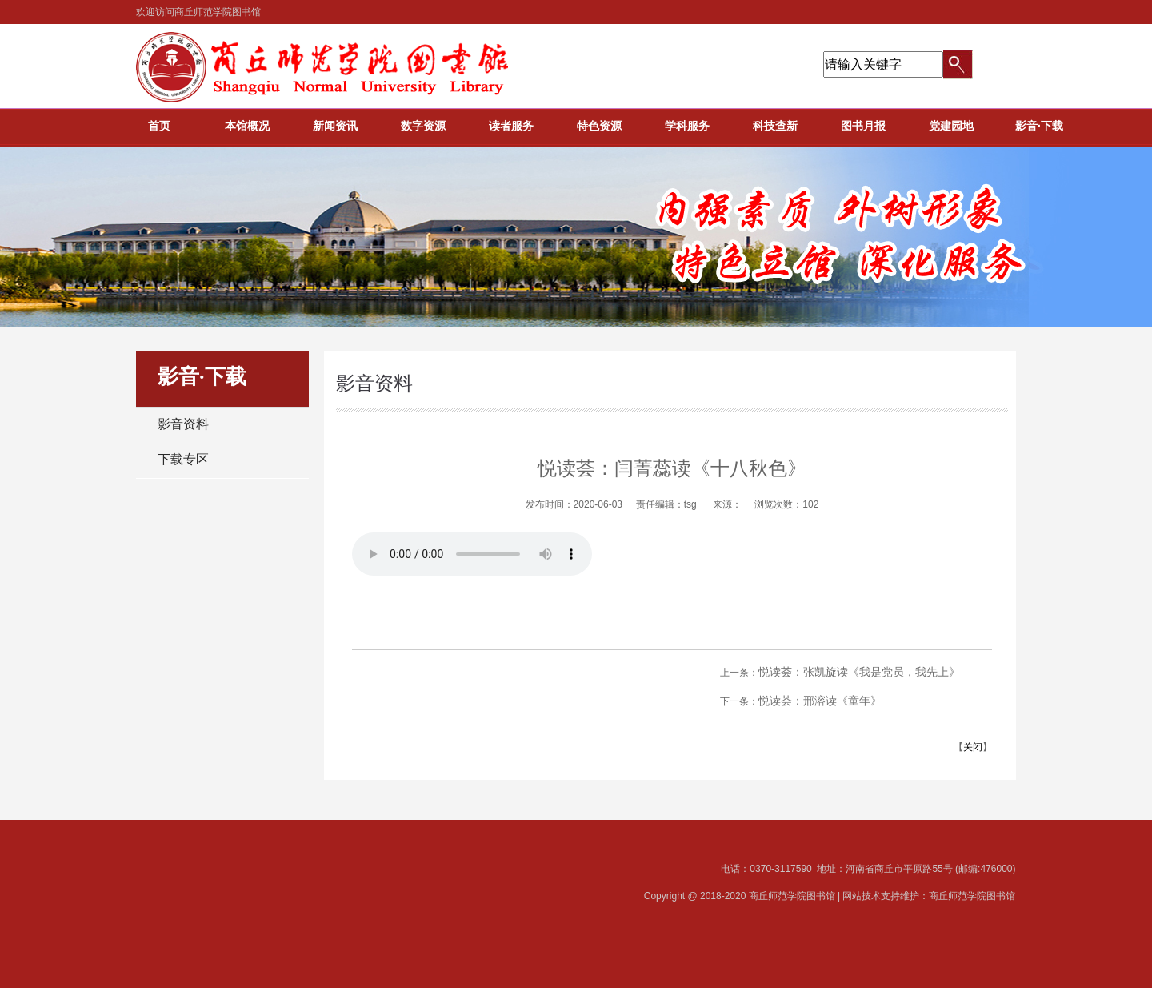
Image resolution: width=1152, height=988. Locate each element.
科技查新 (775, 125)
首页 (159, 125)
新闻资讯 (335, 125)
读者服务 (511, 125)
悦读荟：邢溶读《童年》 (820, 700)
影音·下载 (1039, 125)
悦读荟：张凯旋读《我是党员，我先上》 (859, 671)
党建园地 (951, 125)
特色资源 (599, 125)
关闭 (972, 747)
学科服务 (687, 125)
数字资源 (423, 125)
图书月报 (863, 125)
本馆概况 (247, 125)
